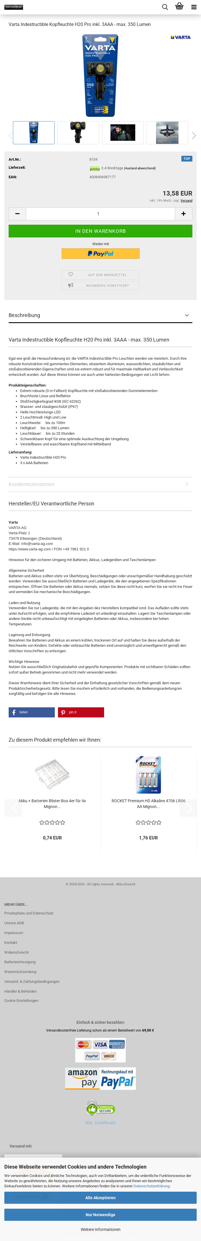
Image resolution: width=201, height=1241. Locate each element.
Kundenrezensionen (32, 484)
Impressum (13, 933)
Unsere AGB (14, 923)
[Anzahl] (100, 213)
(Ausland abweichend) (140, 168)
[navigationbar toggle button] (194, 7)
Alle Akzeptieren (100, 1197)
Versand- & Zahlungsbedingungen (31, 981)
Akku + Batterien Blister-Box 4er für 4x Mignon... (52, 803)
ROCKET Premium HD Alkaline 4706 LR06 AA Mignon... (148, 803)
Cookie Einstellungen (21, 1000)
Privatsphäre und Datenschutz (28, 913)
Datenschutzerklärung (152, 1186)
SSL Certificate (100, 1122)
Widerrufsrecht (16, 952)
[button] (192, 135)
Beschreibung (24, 315)
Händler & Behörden (20, 991)
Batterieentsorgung (19, 962)
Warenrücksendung (20, 972)
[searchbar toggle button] (165, 7)
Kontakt (10, 942)
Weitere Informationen (101, 1229)
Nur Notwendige (100, 1214)
